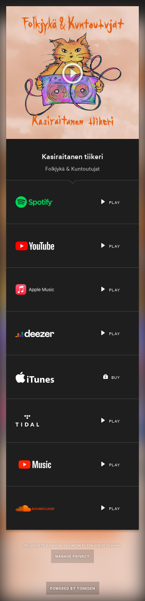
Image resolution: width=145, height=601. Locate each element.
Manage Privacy (72, 556)
